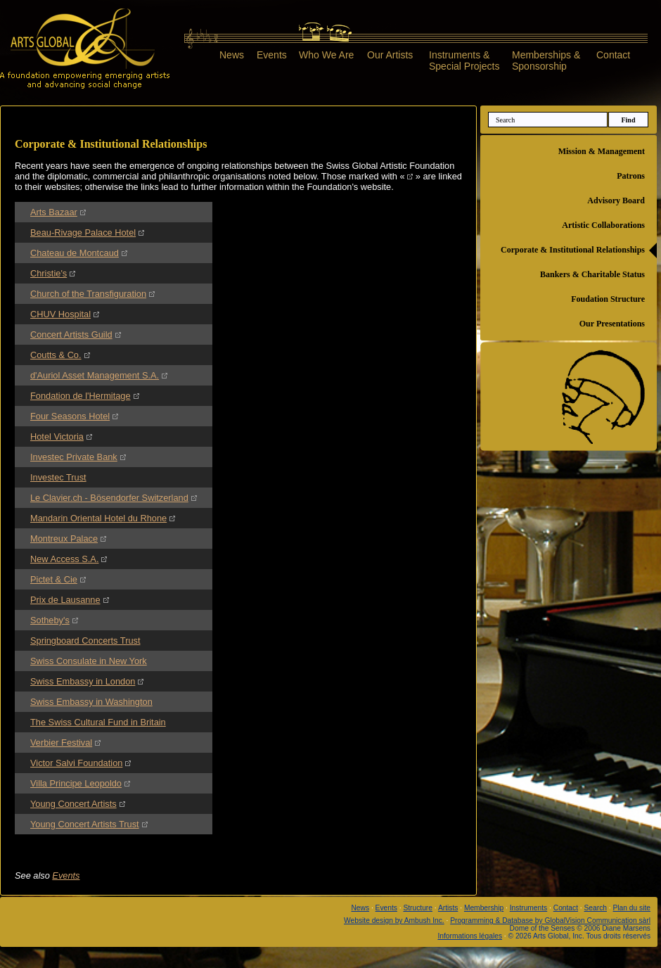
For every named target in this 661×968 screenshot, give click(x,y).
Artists (448, 908)
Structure (417, 908)
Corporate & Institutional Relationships (573, 250)
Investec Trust (58, 477)
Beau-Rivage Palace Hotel (83, 232)
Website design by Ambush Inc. (394, 920)
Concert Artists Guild (71, 334)
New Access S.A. (64, 559)
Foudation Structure (608, 299)
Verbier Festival (61, 742)
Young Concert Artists (73, 803)
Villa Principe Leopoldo (76, 783)
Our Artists (390, 54)
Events (272, 54)
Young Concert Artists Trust (84, 824)
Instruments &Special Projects (464, 60)
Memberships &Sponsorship (546, 60)
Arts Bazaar (53, 212)
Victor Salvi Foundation (76, 763)
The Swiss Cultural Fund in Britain (98, 722)
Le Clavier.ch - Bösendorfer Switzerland (109, 497)
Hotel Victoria (57, 436)
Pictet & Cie (53, 579)
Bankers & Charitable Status (592, 274)
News (231, 54)
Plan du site (631, 908)
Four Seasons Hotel (70, 416)
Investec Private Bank (73, 457)
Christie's (48, 273)
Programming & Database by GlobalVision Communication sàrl (550, 920)
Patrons (631, 176)
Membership (483, 908)
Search (595, 908)
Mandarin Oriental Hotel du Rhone (98, 518)
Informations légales (469, 936)
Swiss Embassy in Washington (91, 701)
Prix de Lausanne (65, 599)
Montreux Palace (64, 538)
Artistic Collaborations (603, 225)
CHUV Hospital (60, 314)
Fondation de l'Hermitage (80, 395)
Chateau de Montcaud (74, 253)
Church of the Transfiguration (88, 293)
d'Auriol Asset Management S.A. (94, 375)
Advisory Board (616, 200)
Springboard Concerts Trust (85, 640)
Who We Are (326, 54)
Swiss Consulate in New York (88, 661)
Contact (613, 54)
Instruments (528, 908)
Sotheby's (50, 620)
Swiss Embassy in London (82, 681)
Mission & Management (601, 151)
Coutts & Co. (56, 355)
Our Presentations (612, 324)
